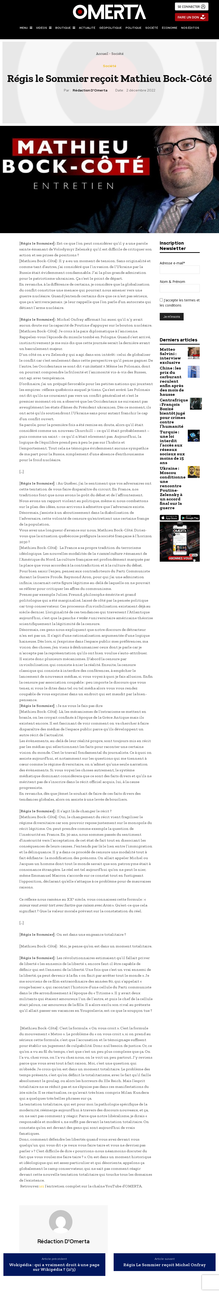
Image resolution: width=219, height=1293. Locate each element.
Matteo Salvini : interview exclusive (172, 353)
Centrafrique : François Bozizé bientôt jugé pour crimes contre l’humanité (172, 388)
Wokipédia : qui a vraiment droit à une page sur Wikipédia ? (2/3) (54, 1267)
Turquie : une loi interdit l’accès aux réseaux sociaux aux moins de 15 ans (172, 408)
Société (117, 53)
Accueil (102, 53)
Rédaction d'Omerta (90, 90)
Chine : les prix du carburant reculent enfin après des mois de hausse (172, 369)
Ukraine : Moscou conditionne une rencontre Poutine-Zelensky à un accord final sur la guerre (172, 431)
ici (42, 1186)
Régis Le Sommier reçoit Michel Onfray (164, 1265)
